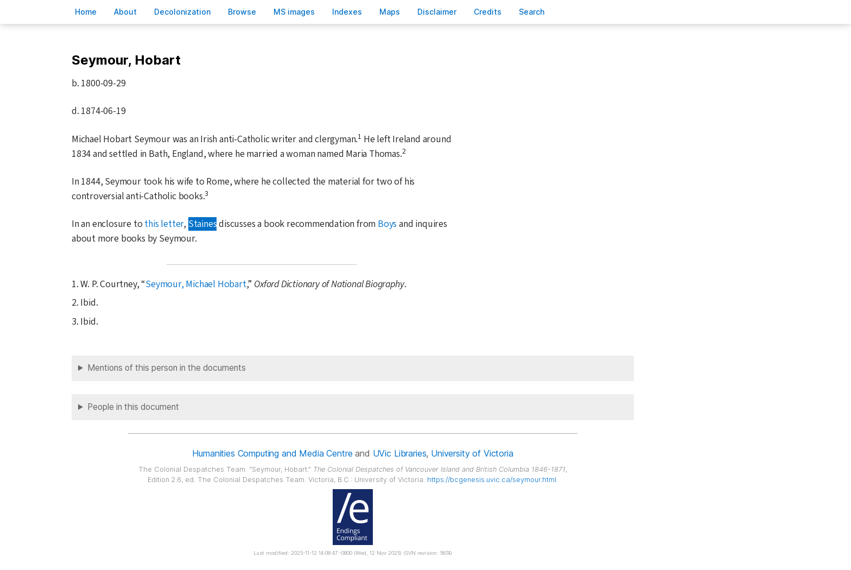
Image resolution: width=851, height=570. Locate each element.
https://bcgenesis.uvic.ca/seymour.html (491, 480)
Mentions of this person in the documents (166, 368)
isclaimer (436, 11)
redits (487, 11)
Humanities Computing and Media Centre (272, 453)
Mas (389, 11)
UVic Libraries (400, 453)
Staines (202, 224)
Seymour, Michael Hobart (195, 284)
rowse (242, 11)
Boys (387, 224)
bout (125, 11)
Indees (347, 11)
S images (294, 11)
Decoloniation (182, 11)
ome (86, 11)
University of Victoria (472, 453)
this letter (163, 224)
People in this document (133, 407)
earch (532, 11)
